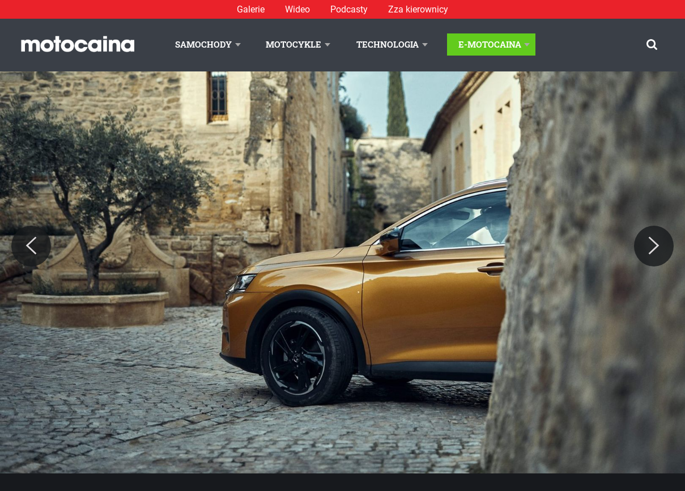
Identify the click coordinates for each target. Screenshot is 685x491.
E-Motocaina (489, 44)
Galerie (251, 9)
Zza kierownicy (418, 9)
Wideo (297, 9)
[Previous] (31, 246)
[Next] (654, 246)
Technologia (387, 44)
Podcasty (349, 9)
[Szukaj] (651, 44)
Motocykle (293, 44)
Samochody (203, 44)
